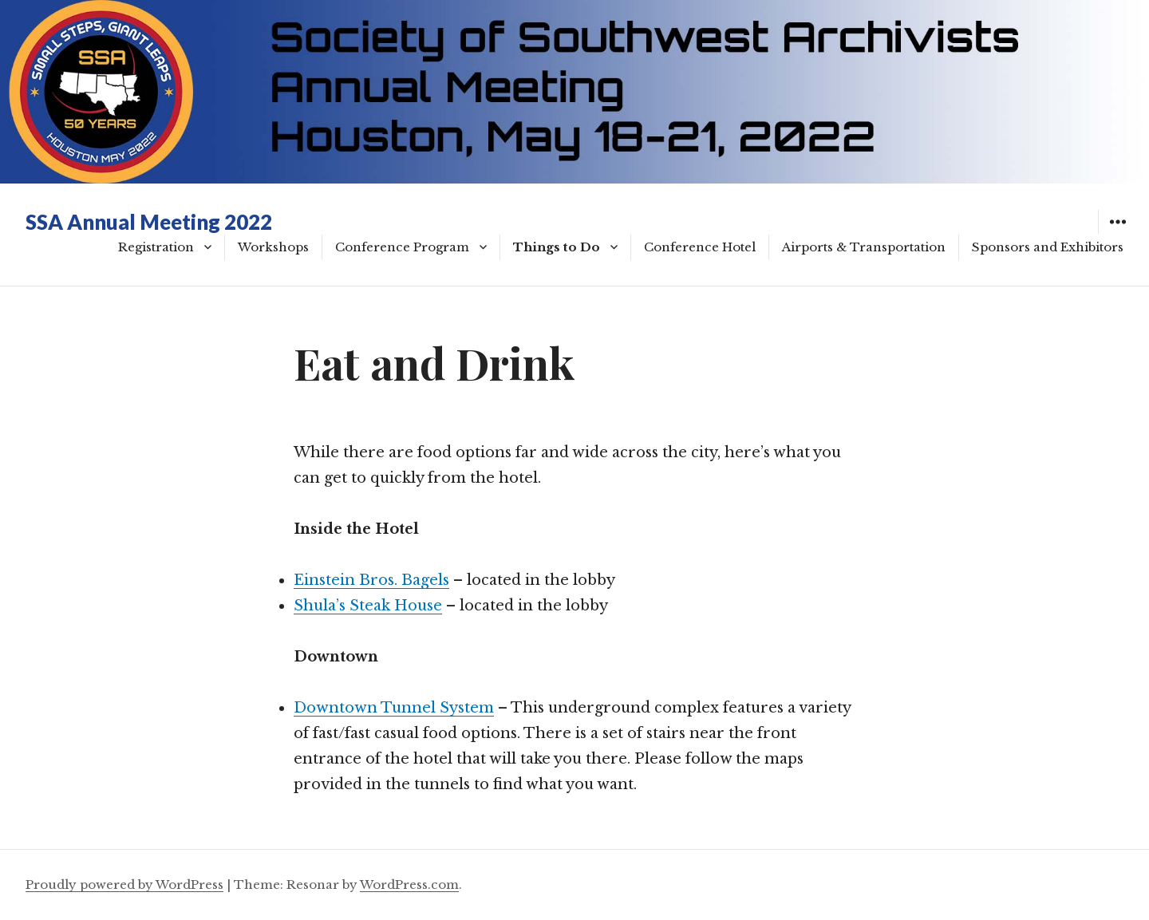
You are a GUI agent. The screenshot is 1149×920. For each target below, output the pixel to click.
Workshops (273, 247)
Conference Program (402, 247)
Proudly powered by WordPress (124, 884)
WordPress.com (409, 884)
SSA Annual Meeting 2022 (149, 222)
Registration (156, 247)
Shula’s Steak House (368, 605)
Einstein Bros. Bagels (371, 580)
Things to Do (556, 247)
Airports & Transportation (864, 247)
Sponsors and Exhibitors (1047, 247)
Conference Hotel (700, 247)
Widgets (1117, 233)
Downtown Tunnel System (394, 708)
